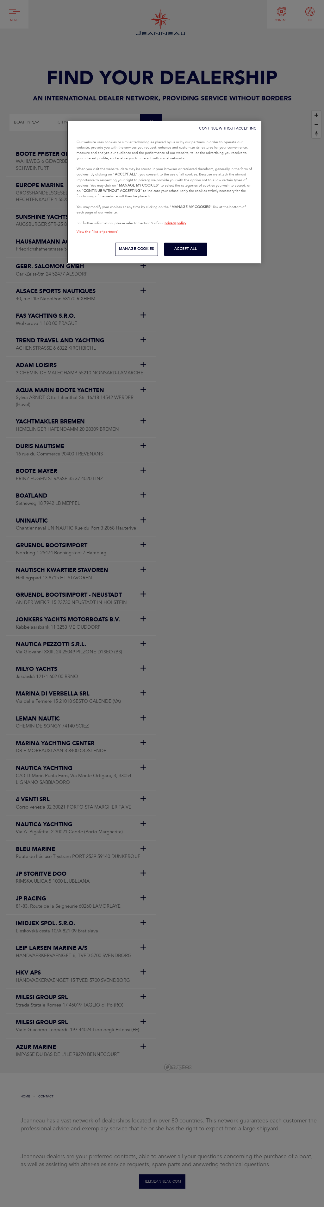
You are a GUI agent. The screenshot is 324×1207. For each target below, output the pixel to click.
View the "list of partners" (98, 232)
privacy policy (175, 223)
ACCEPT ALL (185, 249)
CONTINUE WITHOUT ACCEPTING (228, 128)
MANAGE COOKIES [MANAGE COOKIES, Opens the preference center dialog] (136, 249)
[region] (164, 192)
